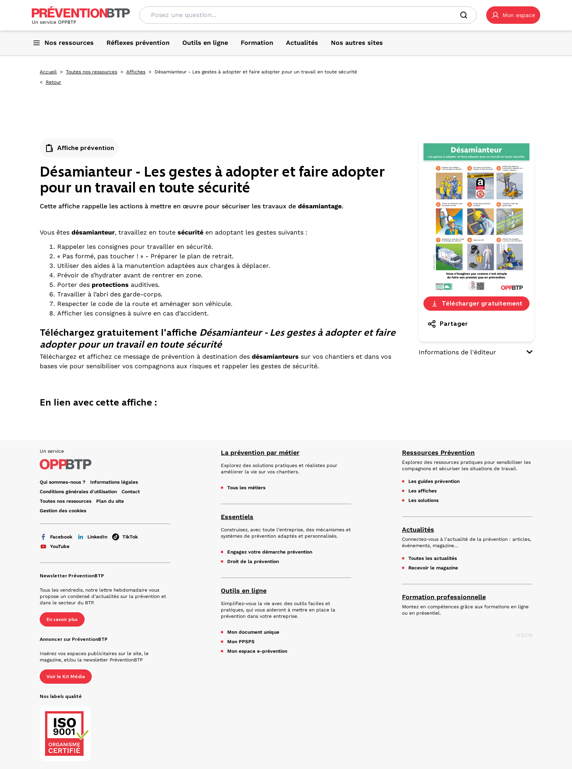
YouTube (55, 546)
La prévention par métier (260, 452)
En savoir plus (62, 619)
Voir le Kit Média (65, 676)
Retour (53, 82)
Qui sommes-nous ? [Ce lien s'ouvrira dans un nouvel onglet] (62, 482)
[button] (513, 15)
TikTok (125, 536)
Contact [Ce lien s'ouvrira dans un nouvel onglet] (131, 491)
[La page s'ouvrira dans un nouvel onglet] (513, 15)
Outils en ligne (244, 590)
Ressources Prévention (438, 452)
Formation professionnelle (444, 597)
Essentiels (237, 517)
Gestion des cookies (63, 510)
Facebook (56, 536)
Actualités (418, 529)
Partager (447, 324)
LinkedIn (92, 536)
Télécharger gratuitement (476, 303)
